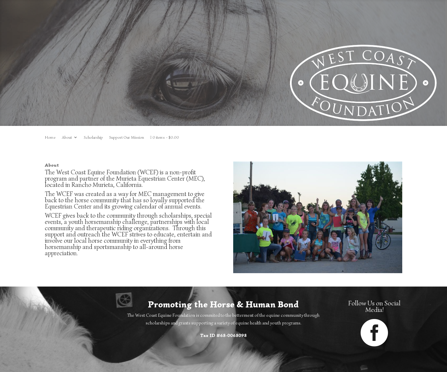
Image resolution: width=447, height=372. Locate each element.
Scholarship (93, 137)
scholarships (175, 215)
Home (50, 137)
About (67, 137)
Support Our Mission (126, 137)
